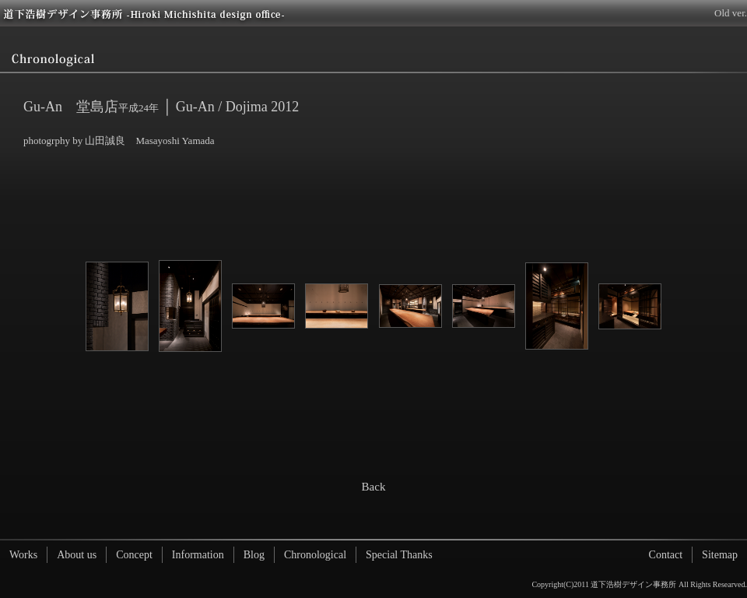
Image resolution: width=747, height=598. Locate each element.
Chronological (315, 555)
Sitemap (720, 555)
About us (76, 555)
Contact (666, 555)
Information (198, 555)
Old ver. (730, 13)
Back (374, 486)
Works (23, 555)
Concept (134, 555)
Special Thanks (399, 555)
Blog (254, 555)
